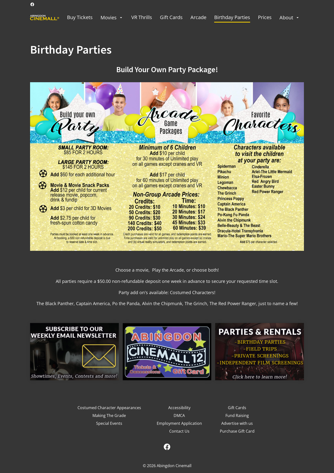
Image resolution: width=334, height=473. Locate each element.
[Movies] (111, 18)
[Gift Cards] (171, 18)
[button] (167, 166)
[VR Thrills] (141, 18)
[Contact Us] (179, 431)
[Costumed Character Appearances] (109, 408)
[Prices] (265, 18)
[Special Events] (109, 423)
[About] (289, 18)
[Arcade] (198, 18)
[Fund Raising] (237, 415)
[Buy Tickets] (80, 18)
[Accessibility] (179, 408)
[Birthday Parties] (232, 18)
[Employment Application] (179, 423)
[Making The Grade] (109, 415)
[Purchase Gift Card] (237, 431)
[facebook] (32, 4)
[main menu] (183, 18)
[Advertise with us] (237, 423)
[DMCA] (179, 415)
